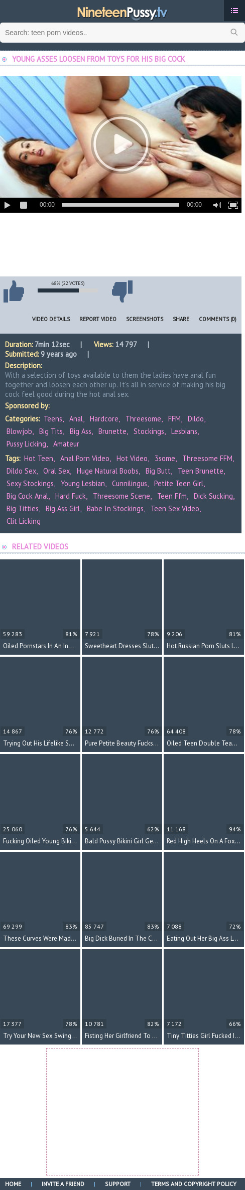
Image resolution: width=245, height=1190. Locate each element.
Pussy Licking (26, 444)
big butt (158, 471)
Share (181, 319)
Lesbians (184, 431)
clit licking (24, 521)
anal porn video (84, 458)
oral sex (56, 471)
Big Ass (80, 431)
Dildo (196, 418)
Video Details (51, 319)
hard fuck (70, 496)
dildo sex (21, 471)
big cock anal (27, 496)
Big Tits (51, 431)
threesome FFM (207, 458)
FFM (174, 418)
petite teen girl (178, 483)
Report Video (97, 319)
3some (165, 458)
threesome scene (121, 496)
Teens (53, 418)
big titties (23, 508)
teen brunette (200, 471)
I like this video (13, 291)
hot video (132, 458)
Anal (76, 418)
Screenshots (144, 319)
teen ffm (172, 496)
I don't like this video (122, 291)
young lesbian (83, 483)
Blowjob (19, 431)
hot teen (38, 458)
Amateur (66, 444)
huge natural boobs (108, 471)
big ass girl (63, 508)
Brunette (112, 431)
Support (118, 1183)
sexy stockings (30, 483)
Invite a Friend (63, 1183)
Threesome (143, 418)
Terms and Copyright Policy (193, 1183)
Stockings (149, 431)
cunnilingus (129, 483)
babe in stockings (115, 508)
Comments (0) (217, 319)
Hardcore (104, 418)
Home (13, 1183)
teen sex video (175, 508)
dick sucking (213, 496)
